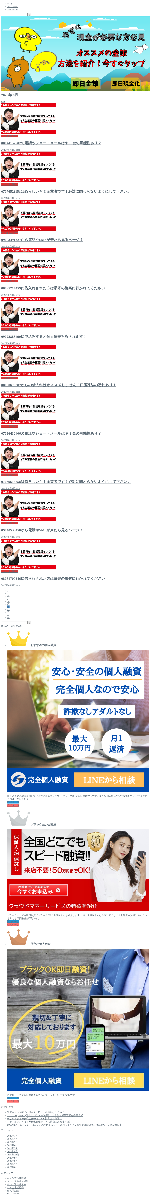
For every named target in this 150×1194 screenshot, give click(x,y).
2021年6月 (12, 1145)
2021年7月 (12, 1142)
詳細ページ (13, 802)
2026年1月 (12, 1136)
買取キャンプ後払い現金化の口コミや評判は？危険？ (35, 1112)
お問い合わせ (12, 9)
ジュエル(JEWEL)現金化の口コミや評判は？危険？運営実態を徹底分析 (45, 1115)
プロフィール (12, 7)
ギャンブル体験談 (16, 1178)
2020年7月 (12, 1164)
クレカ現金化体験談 (18, 1181)
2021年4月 (12, 1151)
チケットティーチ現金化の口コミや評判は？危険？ (34, 1118)
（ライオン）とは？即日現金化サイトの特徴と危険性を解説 (39, 1121)
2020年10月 (13, 1154)
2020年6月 (12, 1167)
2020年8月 (12, 1161)
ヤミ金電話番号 (15, 1187)
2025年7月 (12, 1139)
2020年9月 (12, 1157)
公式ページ (13, 805)
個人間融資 (13, 1190)
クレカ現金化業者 (16, 1184)
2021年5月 (12, 1148)
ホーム (9, 4)
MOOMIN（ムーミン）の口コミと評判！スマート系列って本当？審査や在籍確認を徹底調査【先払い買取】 (64, 1125)
